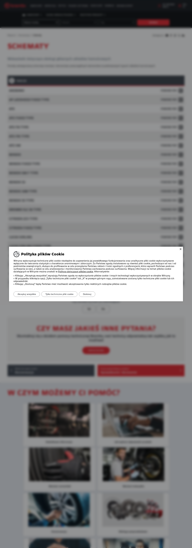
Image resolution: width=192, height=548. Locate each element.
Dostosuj (90, 294)
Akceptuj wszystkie (27, 294)
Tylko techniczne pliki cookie (61, 294)
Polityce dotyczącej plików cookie (75, 271)
